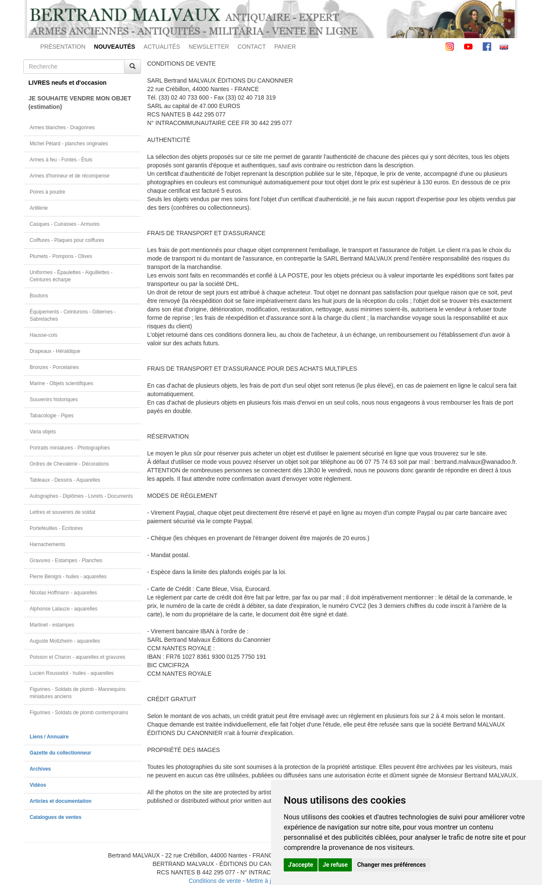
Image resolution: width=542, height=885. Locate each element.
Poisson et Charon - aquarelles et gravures (77, 657)
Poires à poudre (47, 192)
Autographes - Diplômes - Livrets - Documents (81, 496)
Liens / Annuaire (49, 737)
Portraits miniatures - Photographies (70, 448)
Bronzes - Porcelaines (54, 367)
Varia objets (43, 432)
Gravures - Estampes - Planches (66, 560)
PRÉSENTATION (63, 46)
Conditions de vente (214, 880)
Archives (40, 769)
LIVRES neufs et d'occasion (67, 82)
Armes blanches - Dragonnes (62, 127)
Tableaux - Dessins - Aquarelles (65, 480)
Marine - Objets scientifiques (61, 383)
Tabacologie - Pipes (52, 416)
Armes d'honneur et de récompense (70, 176)
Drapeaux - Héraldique (55, 351)
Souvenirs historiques (54, 399)
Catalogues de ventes (55, 817)
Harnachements (47, 544)
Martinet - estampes (52, 625)
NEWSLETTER (208, 46)
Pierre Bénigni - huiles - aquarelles (68, 577)
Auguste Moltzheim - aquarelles (65, 641)
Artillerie (39, 208)
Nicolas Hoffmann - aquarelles (63, 593)
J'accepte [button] (300, 864)
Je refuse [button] (335, 864)
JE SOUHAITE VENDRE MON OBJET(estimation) (79, 102)
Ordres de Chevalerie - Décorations (69, 464)
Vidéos (38, 785)
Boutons (39, 296)
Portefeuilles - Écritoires (56, 528)
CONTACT (252, 46)
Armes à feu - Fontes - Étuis (61, 160)
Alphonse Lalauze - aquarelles (63, 609)
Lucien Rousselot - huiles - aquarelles (71, 673)
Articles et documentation (60, 801)
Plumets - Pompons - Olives (61, 256)
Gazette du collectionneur (60, 753)
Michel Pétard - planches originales (69, 144)
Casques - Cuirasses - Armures (65, 224)
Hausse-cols (43, 335)
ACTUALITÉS (162, 46)
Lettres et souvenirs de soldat (62, 512)
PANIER (285, 46)
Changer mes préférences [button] (391, 864)
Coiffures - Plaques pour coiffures (67, 240)
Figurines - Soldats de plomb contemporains (79, 713)
